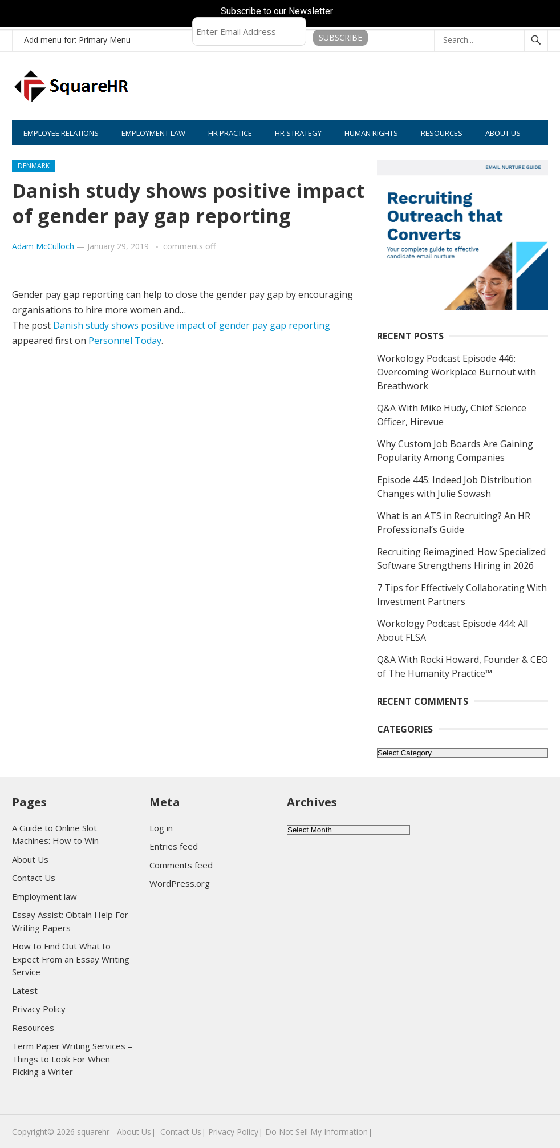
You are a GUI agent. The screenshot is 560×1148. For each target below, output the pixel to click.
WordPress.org (179, 883)
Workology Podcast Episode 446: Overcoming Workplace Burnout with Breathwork (456, 372)
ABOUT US (503, 133)
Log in (161, 828)
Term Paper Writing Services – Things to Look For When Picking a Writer (72, 1058)
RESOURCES (441, 133)
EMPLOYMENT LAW (153, 133)
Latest (25, 990)
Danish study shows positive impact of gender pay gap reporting (191, 325)
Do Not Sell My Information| (318, 1131)
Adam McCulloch (43, 246)
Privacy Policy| (235, 1131)
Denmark (34, 166)
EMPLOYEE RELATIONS (61, 133)
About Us (30, 859)
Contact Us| (183, 1131)
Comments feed (181, 865)
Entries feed (173, 846)
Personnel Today (124, 340)
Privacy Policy (39, 1008)
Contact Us (33, 877)
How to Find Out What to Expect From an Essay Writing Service (70, 958)
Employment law (44, 896)
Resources (33, 1027)
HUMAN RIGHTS (371, 133)
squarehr (93, 1131)
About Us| (136, 1131)
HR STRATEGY (298, 133)
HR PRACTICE (230, 133)
